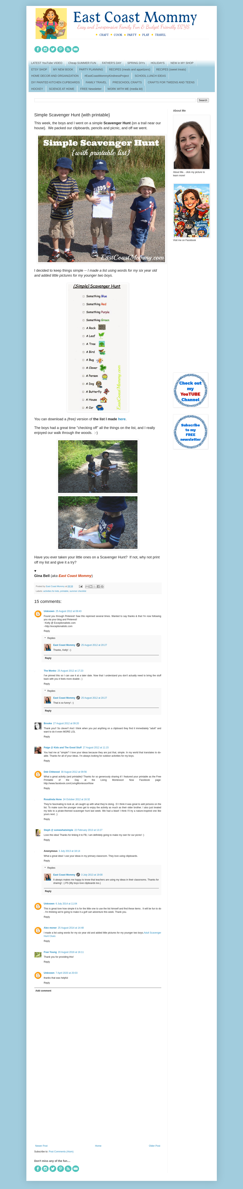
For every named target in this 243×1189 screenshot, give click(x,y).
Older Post (154, 1145)
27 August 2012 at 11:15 (96, 747)
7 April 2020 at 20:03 (67, 973)
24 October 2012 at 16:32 (76, 799)
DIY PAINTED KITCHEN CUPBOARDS (55, 82)
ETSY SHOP (39, 69)
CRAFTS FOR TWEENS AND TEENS (171, 82)
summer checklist (78, 591)
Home (98, 1145)
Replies (51, 638)
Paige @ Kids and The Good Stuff (63, 747)
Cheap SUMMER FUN (82, 63)
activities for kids (51, 591)
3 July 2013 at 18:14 (69, 851)
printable (64, 591)
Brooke (48, 723)
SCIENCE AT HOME (61, 88)
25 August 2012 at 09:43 (69, 611)
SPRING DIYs (136, 63)
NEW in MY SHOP (182, 63)
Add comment (43, 990)
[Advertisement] (97, 1112)
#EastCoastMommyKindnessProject (107, 75)
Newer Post (41, 1145)
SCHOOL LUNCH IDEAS (150, 75)
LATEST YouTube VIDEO (46, 63)
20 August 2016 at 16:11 (71, 952)
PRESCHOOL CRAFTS (127, 82)
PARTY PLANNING (91, 69)
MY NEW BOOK (63, 69)
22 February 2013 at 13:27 (88, 830)
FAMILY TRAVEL (96, 82)
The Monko (50, 670)
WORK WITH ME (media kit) (125, 88)
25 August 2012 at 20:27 (94, 645)
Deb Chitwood (52, 772)
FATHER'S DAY (111, 63)
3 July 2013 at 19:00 (92, 874)
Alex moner (50, 927)
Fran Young (50, 952)
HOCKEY (37, 88)
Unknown (49, 611)
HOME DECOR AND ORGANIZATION (55, 75)
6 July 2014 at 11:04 (66, 903)
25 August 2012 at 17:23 (70, 670)
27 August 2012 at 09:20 (66, 723)
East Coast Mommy (64, 645)
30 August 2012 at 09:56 (74, 772)
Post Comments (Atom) (61, 1151)
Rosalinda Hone (53, 799)
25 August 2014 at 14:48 (71, 927)
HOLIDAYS (158, 63)
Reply (47, 631)
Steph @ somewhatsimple (58, 830)
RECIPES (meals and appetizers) (129, 69)
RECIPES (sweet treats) (171, 69)
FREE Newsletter (90, 88)
